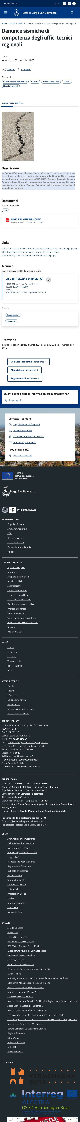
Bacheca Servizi (14, 875)
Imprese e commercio (17, 608)
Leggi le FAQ (13, 857)
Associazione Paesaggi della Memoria (25, 1005)
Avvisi (20, 23)
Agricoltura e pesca (16, 567)
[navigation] (5, 12)
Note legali (12, 889)
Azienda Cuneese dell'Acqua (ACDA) (24, 992)
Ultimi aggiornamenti (17, 903)
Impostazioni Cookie (16, 893)
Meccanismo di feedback (19, 848)
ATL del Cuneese (15, 928)
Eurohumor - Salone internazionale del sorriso (29, 969)
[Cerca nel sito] (72, 12)
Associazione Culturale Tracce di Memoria (26, 1010)
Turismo (11, 627)
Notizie (10, 647)
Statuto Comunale (16, 880)
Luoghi (10, 690)
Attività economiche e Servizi (21, 709)
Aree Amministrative (17, 528)
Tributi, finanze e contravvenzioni (22, 622)
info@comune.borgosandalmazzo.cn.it (26, 746)
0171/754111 (22, 286)
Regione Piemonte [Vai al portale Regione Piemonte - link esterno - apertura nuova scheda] (10, 3)
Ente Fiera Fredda (15, 960)
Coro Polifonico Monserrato (20, 996)
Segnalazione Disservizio (19, 866)
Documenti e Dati (15, 538)
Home (4, 23)
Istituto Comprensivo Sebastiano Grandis (26, 1028)
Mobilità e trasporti (16, 613)
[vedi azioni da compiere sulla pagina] (23, 69)
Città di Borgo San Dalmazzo (39, 12)
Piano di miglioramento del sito (22, 852)
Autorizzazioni (14, 585)
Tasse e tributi (14, 661)
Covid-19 (11, 656)
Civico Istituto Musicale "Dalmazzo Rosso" (27, 950)
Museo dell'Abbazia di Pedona (21, 955)
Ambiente (12, 572)
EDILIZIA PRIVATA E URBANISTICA (24, 279)
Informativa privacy (16, 884)
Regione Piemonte (16, 1033)
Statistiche (12, 907)
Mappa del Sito (14, 912)
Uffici (9, 533)
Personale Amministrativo (19, 547)
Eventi (10, 686)
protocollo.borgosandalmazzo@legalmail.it (28, 742)
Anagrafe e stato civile (18, 576)
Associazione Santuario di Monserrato (25, 1024)
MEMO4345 (13, 1038)
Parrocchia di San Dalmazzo (20, 964)
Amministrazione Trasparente (21, 838)
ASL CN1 (11, 1047)
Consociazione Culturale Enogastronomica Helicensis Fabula (35, 1015)
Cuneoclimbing (14, 973)
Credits (10, 898)
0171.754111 (12, 728)
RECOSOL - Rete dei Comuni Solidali (24, 946)
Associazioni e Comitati (18, 713)
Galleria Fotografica (16, 700)
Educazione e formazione (19, 599)
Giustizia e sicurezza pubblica (20, 604)
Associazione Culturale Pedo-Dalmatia (25, 987)
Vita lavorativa (14, 631)
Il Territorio (12, 695)
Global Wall (12, 932)
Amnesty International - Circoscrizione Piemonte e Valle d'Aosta (37, 978)
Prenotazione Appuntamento (21, 861)
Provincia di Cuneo (16, 1042)
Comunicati (12, 652)
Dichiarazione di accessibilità (20, 843)
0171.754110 (12, 732)
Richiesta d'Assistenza (17, 871)
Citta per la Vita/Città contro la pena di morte (28, 983)
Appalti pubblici (14, 581)
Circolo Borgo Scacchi (17, 937)
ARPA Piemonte (15, 1051)
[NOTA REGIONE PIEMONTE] (7, 220)
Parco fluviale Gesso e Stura (20, 941)
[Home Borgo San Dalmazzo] (34, 12)
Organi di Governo (15, 524)
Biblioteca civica (14, 665)
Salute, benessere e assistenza (22, 618)
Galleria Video (13, 704)
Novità (12, 23)
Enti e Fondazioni (15, 542)
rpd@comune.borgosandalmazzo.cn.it (25, 821)
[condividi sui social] (8, 69)
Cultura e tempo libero (17, 595)
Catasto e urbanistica (17, 590)
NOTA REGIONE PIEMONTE (26, 219)
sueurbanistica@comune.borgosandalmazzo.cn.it (26, 294)
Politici (10, 551)
